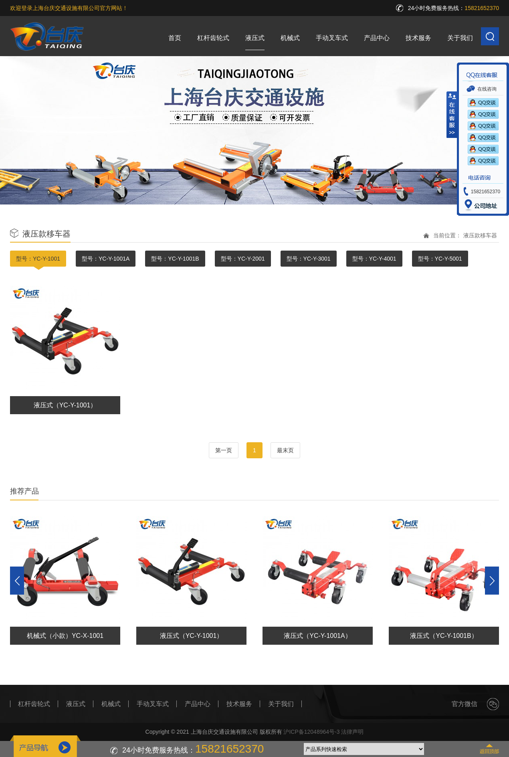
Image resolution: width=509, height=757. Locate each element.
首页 (174, 37)
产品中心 (377, 37)
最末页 (285, 450)
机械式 (290, 37)
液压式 (255, 37)
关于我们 (460, 37)
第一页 (223, 450)
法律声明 (352, 732)
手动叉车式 (332, 37)
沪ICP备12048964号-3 (311, 732)
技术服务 (418, 37)
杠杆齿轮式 (213, 37)
